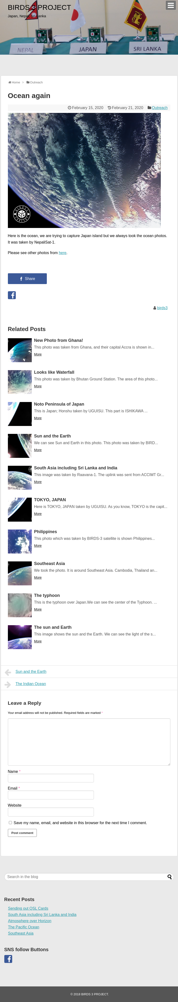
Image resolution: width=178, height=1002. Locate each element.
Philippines (45, 531)
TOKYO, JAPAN (50, 499)
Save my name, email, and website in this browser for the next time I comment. (80, 823)
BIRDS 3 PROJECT (39, 7)
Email (14, 788)
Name (14, 771)
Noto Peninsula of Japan (59, 404)
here (62, 253)
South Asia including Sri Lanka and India (75, 468)
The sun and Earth (53, 627)
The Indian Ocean (25, 684)
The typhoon (47, 595)
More (38, 354)
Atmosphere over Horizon (29, 921)
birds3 (162, 308)
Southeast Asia (49, 563)
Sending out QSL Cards (28, 908)
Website (15, 805)
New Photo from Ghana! (58, 340)
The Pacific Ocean (23, 927)
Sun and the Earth (52, 436)
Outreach (160, 108)
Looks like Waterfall (54, 372)
